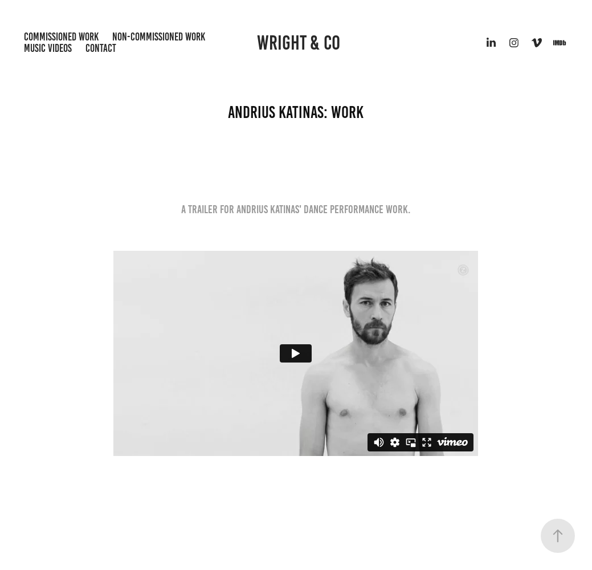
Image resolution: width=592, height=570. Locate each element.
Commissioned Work (61, 37)
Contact (100, 48)
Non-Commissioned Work (158, 37)
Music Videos (48, 48)
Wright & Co (298, 43)
